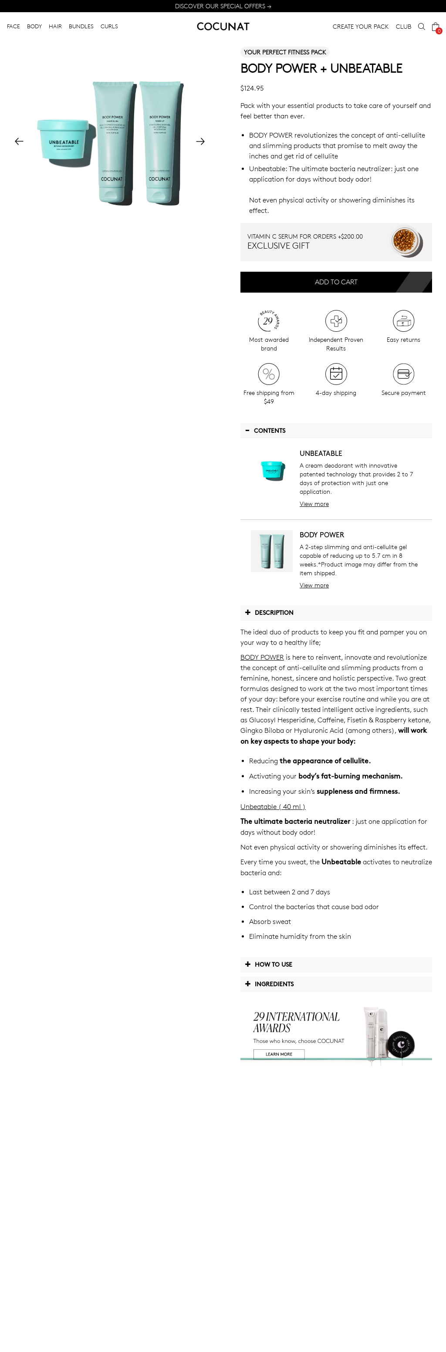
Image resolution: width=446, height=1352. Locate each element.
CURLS (109, 26)
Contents (265, 430)
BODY (34, 26)
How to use (268, 964)
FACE (13, 26)
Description (269, 612)
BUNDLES (81, 26)
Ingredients (269, 983)
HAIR (55, 26)
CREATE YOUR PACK (361, 26)
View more (314, 503)
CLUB (403, 26)
